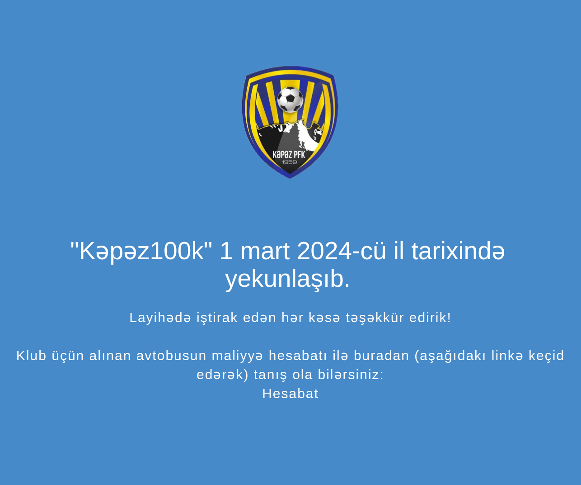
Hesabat (290, 393)
